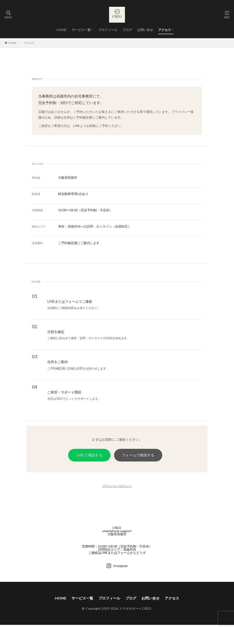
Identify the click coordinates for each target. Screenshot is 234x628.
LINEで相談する (89, 455)
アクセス (164, 30)
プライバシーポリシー (117, 486)
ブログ (127, 30)
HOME (62, 30)
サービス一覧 (81, 30)
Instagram (117, 565)
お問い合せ (145, 30)
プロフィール (107, 30)
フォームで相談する (138, 455)
